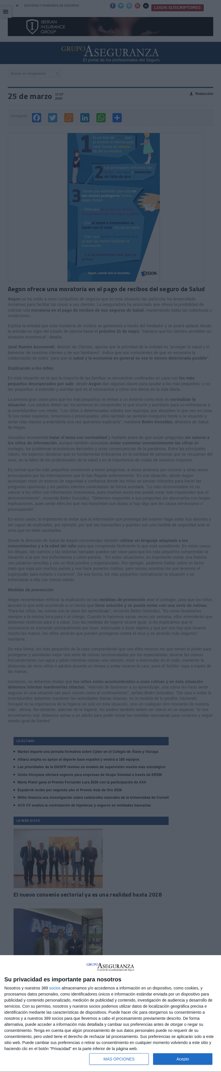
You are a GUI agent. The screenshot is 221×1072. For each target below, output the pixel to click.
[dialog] (110, 1013)
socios (55, 988)
